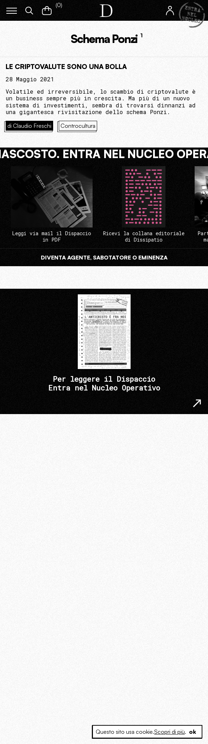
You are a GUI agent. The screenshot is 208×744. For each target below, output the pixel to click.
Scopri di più (169, 732)
